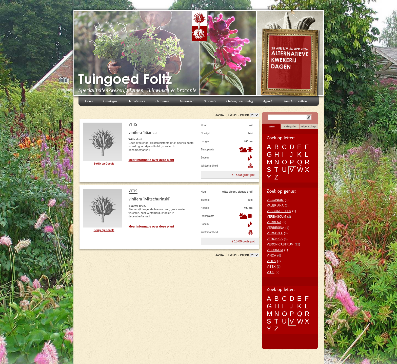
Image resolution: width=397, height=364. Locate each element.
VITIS (270, 272)
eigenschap (308, 126)
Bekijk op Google (104, 163)
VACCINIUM (275, 200)
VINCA (271, 255)
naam (271, 126)
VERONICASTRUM (280, 244)
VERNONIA (275, 233)
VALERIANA (275, 205)
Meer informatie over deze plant (151, 160)
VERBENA (274, 222)
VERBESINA (275, 228)
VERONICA (275, 239)
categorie (289, 126)
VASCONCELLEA (279, 211)
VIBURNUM (275, 250)
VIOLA (271, 261)
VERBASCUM (276, 216)
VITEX (271, 266)
